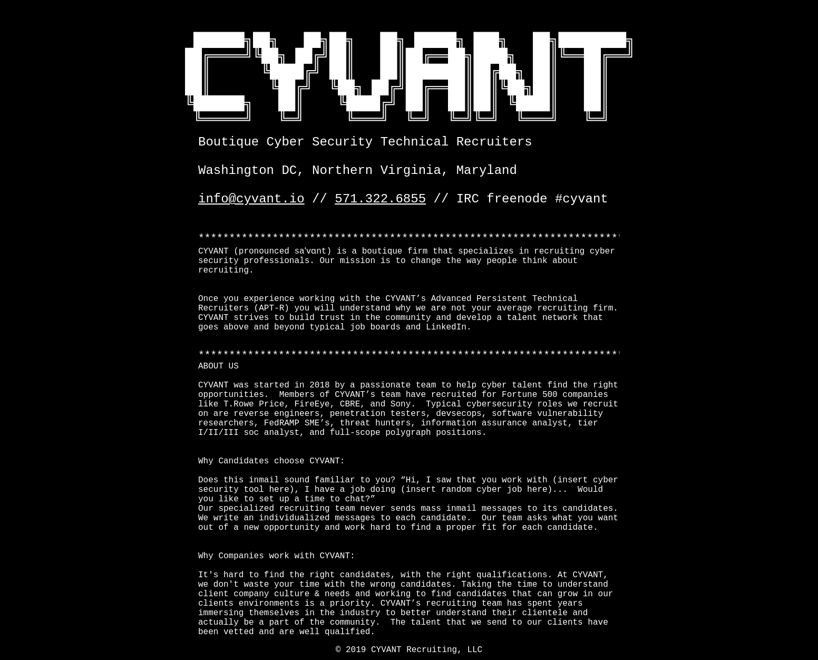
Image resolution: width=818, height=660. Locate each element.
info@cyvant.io (251, 199)
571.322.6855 (380, 199)
